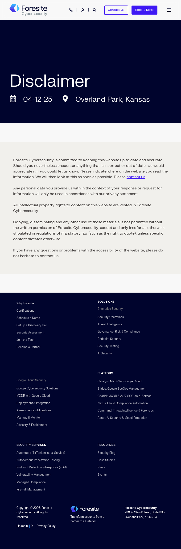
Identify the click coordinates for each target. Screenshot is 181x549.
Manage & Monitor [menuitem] (28, 418)
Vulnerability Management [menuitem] (33, 475)
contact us (136, 177)
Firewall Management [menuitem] (30, 489)
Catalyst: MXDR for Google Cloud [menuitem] (119, 381)
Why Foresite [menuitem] (25, 303)
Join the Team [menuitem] (25, 340)
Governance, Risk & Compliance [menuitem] (119, 331)
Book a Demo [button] (144, 10)
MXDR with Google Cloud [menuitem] (33, 396)
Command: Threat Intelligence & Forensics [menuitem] (126, 410)
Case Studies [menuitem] (106, 460)
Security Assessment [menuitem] (30, 332)
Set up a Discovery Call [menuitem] (31, 325)
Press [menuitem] (101, 467)
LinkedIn (22, 526)
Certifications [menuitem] (25, 311)
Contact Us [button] (116, 10)
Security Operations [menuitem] (111, 317)
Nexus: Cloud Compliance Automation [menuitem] (123, 403)
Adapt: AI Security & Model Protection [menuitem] (122, 418)
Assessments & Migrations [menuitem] (33, 410)
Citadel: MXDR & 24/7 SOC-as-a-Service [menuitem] (125, 396)
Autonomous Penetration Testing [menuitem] (38, 460)
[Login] (83, 10)
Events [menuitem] (102, 475)
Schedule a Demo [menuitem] (28, 318)
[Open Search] (95, 10)
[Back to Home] (28, 10)
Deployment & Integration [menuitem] (33, 403)
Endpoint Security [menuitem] (109, 339)
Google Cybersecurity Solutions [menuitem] (37, 388)
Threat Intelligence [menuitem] (110, 324)
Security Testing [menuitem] (108, 346)
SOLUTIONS (106, 302)
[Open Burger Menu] (169, 10)
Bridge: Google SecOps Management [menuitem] (122, 389)
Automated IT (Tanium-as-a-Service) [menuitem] (40, 453)
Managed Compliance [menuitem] (31, 482)
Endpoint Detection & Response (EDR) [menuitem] (41, 467)
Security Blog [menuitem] (106, 453)
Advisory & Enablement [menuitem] (31, 425)
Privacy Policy (46, 526)
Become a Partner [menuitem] (28, 347)
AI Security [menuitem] (105, 353)
